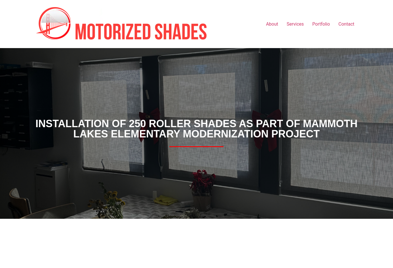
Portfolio (321, 24)
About (272, 24)
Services (295, 24)
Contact (346, 24)
